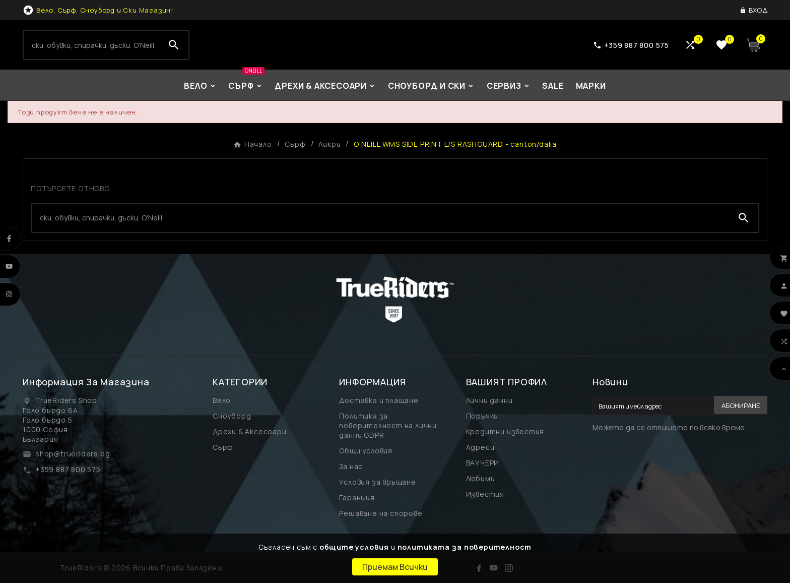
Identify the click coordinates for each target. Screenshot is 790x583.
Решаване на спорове (380, 513)
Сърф (223, 447)
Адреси (480, 447)
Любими (480, 478)
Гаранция (356, 497)
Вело (222, 400)
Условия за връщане (377, 482)
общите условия (354, 547)
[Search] (91, 45)
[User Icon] (753, 10)
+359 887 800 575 (68, 469)
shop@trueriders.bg (72, 453)
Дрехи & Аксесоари (250, 431)
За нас (351, 466)
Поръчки (482, 416)
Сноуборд (232, 416)
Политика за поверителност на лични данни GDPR (388, 425)
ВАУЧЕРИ (483, 463)
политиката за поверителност (465, 547)
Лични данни (489, 400)
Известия (485, 494)
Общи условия (365, 450)
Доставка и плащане (378, 400)
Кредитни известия (505, 431)
